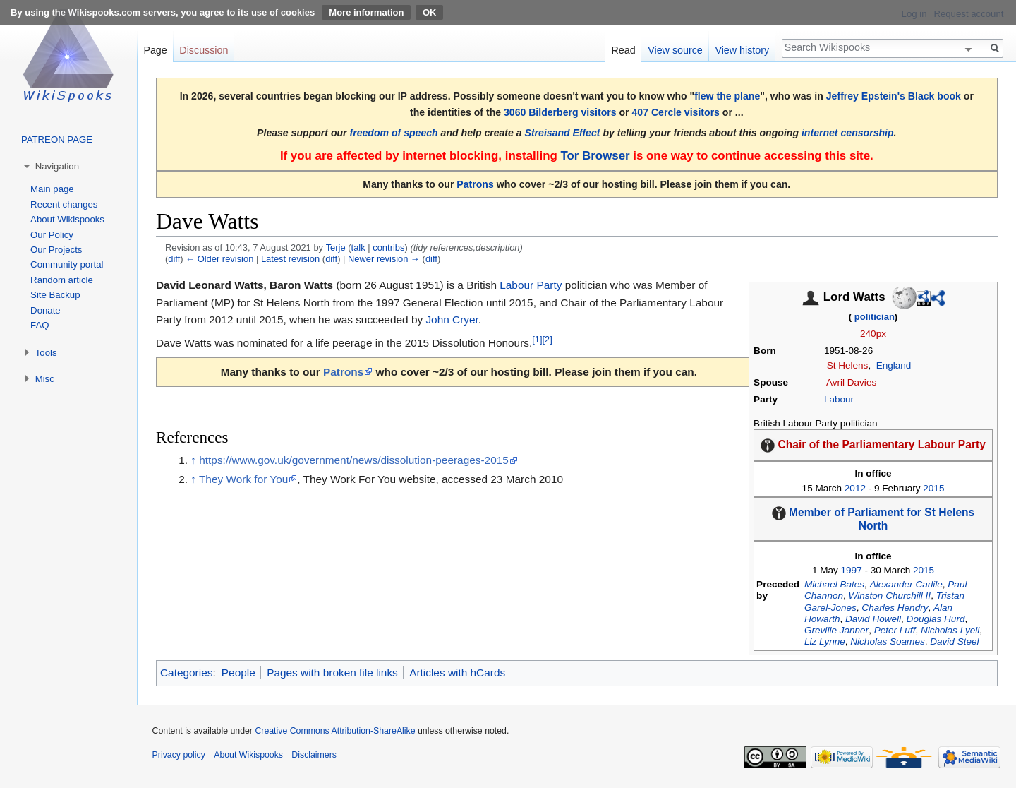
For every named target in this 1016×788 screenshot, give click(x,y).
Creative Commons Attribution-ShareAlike (335, 731)
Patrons (474, 184)
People (238, 673)
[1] (537, 339)
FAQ (39, 325)
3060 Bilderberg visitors (560, 112)
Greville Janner (836, 630)
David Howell (873, 619)
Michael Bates (834, 584)
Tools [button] (46, 352)
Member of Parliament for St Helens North (881, 519)
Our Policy (51, 234)
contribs (388, 247)
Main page (52, 189)
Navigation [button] (57, 166)
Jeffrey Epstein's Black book (893, 96)
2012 (855, 488)
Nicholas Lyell (950, 630)
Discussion (203, 50)
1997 (851, 570)
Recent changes (63, 204)
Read (623, 50)
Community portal (66, 264)
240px (873, 333)
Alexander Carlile (906, 584)
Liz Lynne (824, 641)
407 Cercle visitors (676, 112)
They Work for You (243, 479)
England (894, 365)
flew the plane (727, 96)
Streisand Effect (562, 132)
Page (155, 50)
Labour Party (531, 285)
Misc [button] (44, 379)
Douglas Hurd (936, 619)
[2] (547, 339)
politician (874, 316)
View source (675, 50)
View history (742, 50)
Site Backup (55, 294)
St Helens (848, 365)
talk (358, 247)
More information (366, 12)
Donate (45, 310)
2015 (933, 488)
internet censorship (848, 132)
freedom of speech (394, 132)
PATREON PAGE (56, 139)
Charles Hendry (894, 607)
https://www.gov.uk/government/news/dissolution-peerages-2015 (354, 460)
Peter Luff (895, 630)
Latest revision (290, 258)
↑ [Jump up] (193, 460)
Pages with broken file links (332, 673)
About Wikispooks (67, 219)
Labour (839, 399)
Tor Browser (594, 155)
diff (174, 258)
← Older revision (219, 258)
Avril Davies (851, 382)
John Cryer (451, 320)
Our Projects (56, 249)
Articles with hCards (457, 673)
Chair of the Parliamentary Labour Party (882, 444)
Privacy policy (178, 755)
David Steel (954, 641)
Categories (186, 673)
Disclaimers (314, 755)
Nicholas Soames (887, 641)
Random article (61, 280)
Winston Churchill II (890, 595)
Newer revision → (384, 258)
